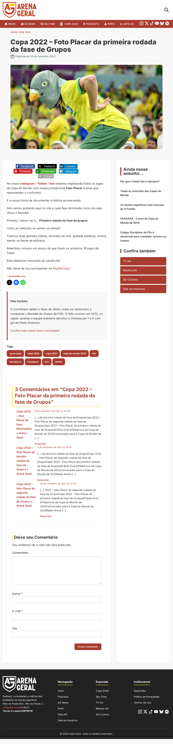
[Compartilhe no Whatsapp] (45, 171)
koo (47, 361)
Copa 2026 (71, 23)
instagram (33, 361)
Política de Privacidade (146, 701)
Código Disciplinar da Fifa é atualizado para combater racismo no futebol (143, 236)
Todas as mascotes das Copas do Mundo (140, 193)
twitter (58, 361)
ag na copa (15, 353)
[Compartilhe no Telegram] (69, 171)
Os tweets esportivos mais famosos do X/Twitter (142, 207)
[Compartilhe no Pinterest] (22, 171)
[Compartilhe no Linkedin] (69, 166)
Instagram (27, 183)
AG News (29, 23)
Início (12, 23)
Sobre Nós (140, 695)
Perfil (111, 23)
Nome (17, 599)
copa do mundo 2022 (74, 353)
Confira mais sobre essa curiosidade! (35, 330)
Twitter (42, 183)
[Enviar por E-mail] (46, 175)
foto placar (15, 361)
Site (14, 633)
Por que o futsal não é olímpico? (139, 181)
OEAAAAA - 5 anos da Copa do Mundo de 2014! (139, 220)
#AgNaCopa (61, 268)
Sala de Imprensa (134, 289)
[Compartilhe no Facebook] (24, 166)
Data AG (129, 23)
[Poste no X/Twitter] (47, 166)
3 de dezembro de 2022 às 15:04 (54, 447)
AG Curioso (130, 279)
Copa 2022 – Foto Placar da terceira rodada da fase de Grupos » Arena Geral (25, 460)
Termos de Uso (142, 707)
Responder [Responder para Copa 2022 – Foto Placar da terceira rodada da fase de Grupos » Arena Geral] (43, 479)
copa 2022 (51, 353)
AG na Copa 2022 (20, 32)
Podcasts (92, 23)
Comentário (20, 552)
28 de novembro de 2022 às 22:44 (58, 483)
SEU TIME (49, 23)
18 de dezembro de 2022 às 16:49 (52, 410)
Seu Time (101, 701)
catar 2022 (33, 353)
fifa (94, 353)
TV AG (127, 261)
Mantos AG (130, 270)
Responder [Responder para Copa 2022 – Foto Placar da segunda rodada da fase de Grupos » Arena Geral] (46, 515)
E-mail (17, 616)
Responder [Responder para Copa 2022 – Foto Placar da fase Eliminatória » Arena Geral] (40, 443)
